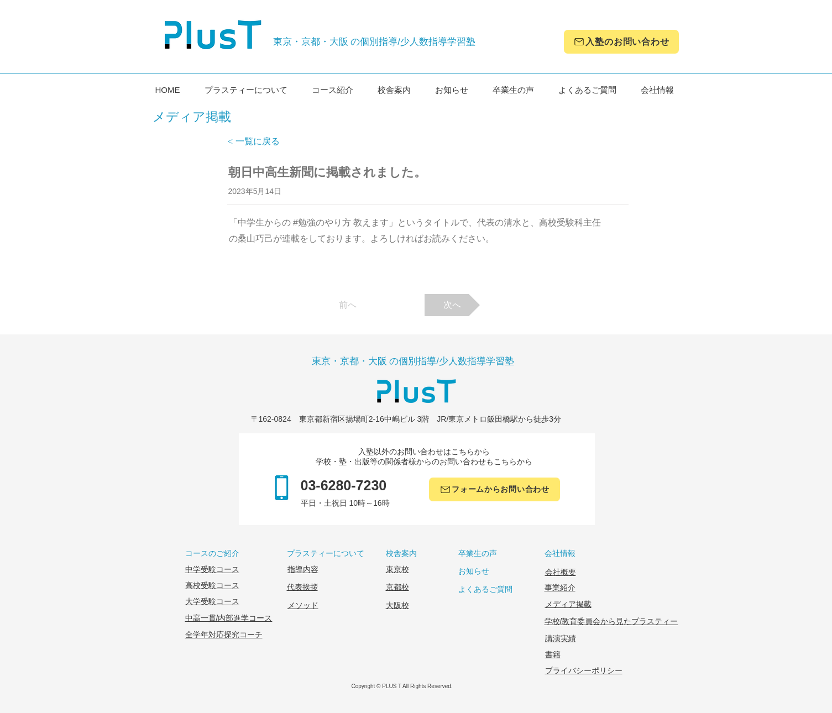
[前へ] (347, 305)
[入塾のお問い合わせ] (621, 42)
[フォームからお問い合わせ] (494, 489)
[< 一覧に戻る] (263, 141)
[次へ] (452, 305)
